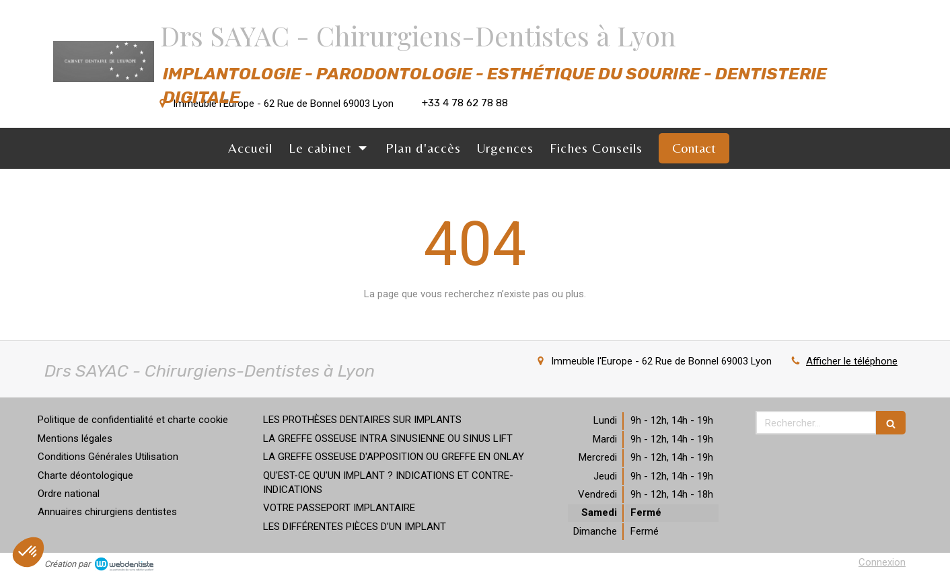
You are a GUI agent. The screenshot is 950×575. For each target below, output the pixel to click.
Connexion (882, 562)
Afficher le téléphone (852, 361)
